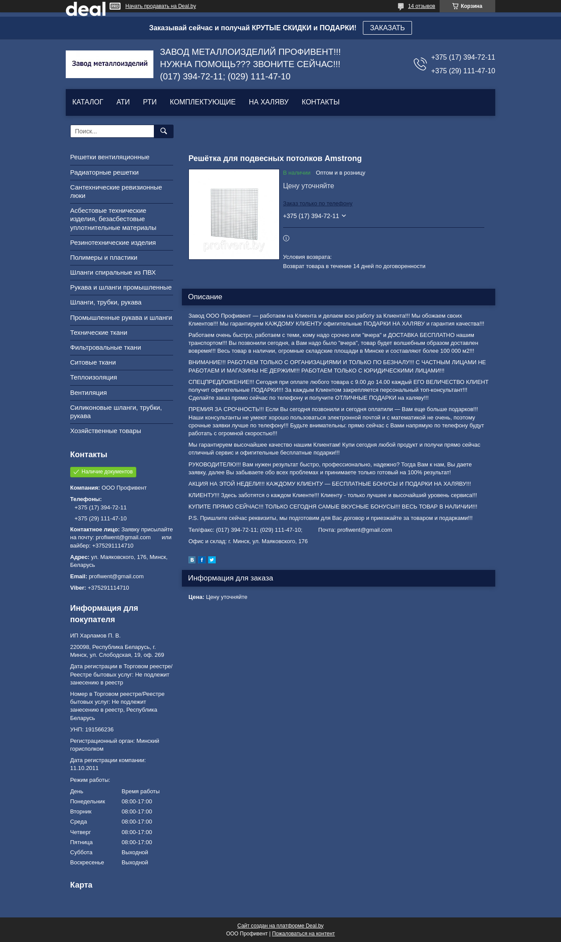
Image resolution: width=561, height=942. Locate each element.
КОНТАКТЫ (320, 102)
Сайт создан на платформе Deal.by (281, 926)
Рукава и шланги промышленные (121, 287)
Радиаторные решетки (104, 172)
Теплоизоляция (93, 377)
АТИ (123, 102)
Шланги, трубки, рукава (106, 302)
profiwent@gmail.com (116, 576)
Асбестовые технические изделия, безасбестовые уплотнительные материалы (113, 219)
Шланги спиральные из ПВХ (113, 272)
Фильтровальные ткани (105, 347)
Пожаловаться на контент (303, 934)
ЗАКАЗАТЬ (387, 28)
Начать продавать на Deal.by (160, 6)
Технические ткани (98, 332)
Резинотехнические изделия (113, 242)
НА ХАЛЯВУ (269, 102)
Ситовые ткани (93, 362)
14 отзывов (421, 6)
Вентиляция (88, 392)
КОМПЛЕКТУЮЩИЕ (203, 102)
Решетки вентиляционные (109, 157)
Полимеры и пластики (103, 257)
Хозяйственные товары (105, 430)
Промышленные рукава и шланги (121, 317)
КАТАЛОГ (87, 102)
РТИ (149, 102)
